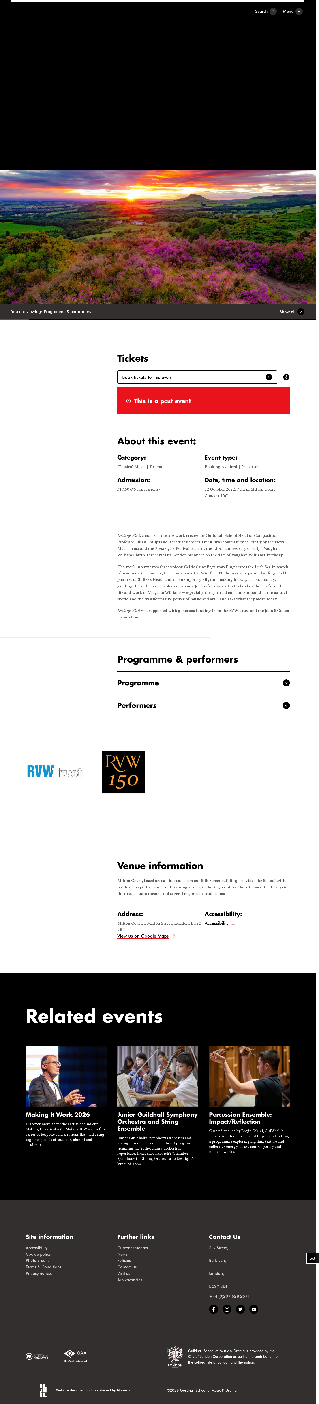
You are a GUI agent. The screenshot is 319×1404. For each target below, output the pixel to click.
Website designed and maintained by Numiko (93, 1390)
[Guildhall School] (39, 11)
